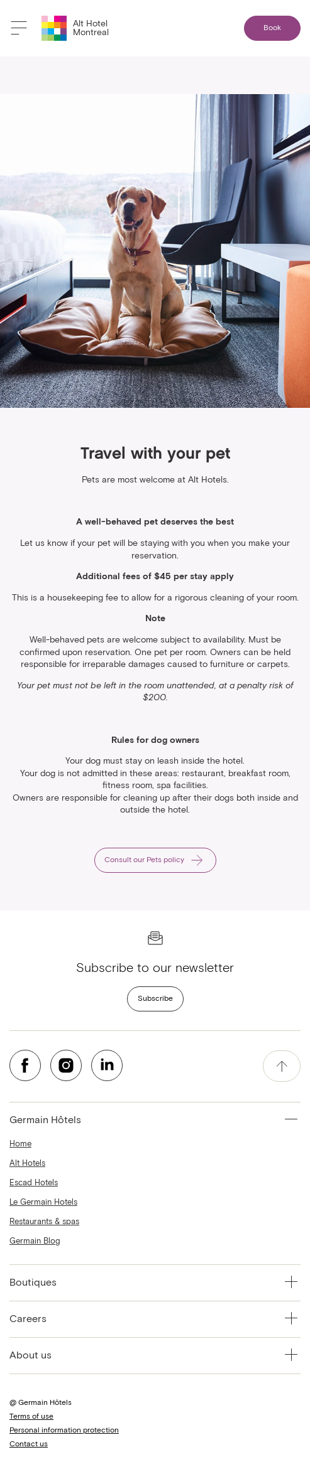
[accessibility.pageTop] (282, 1066)
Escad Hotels (33, 1183)
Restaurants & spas (44, 1222)
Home (20, 1144)
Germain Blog (34, 1241)
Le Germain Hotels (43, 1202)
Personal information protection (64, 1430)
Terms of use (31, 1417)
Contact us (28, 1444)
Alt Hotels (27, 1164)
